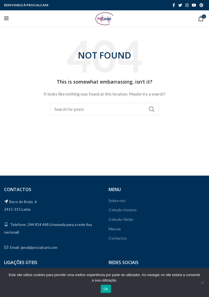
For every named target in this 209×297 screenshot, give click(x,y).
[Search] (104, 109)
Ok (105, 289)
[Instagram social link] (187, 5)
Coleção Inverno (123, 209)
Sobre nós (117, 200)
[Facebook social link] (174, 5)
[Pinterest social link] (201, 5)
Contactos (118, 238)
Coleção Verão (121, 219)
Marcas (115, 228)
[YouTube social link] (194, 5)
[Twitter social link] (180, 5)
